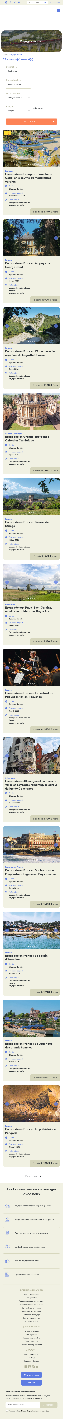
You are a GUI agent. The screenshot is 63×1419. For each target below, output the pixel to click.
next (56, 131)
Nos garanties (31, 1280)
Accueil (5, 54)
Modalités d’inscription (31, 1294)
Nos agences (31, 1317)
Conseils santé (31, 1304)
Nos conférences (31, 1337)
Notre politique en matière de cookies (31, 1410)
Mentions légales (31, 1406)
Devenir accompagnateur (31, 1327)
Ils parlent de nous (31, 1343)
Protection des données (31, 1414)
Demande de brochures (31, 1290)
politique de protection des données (34, 1393)
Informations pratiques (23, 2)
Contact (19, 2)
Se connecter (54, 3)
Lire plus (31, 173)
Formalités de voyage (31, 1297)
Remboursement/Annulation (31, 1287)
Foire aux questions (31, 1277)
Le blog (31, 1340)
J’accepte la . (29, 1393)
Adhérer (31, 1365)
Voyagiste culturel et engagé (6, 2)
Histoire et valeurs (31, 1314)
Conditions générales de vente (31, 1284)
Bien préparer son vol (31, 1300)
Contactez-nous (31, 1357)
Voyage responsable (31, 1320)
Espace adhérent (10, 2)
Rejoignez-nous (31, 1324)
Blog (15, 2)
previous (7, 131)
